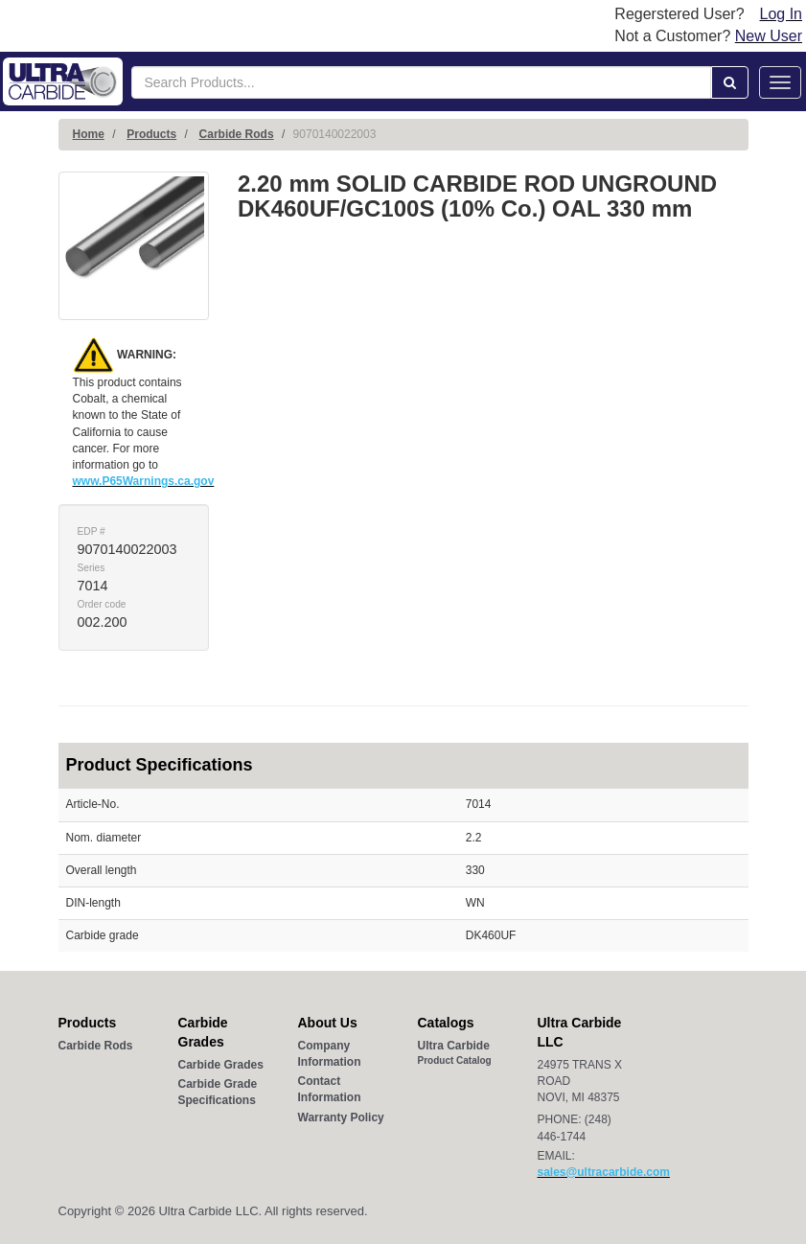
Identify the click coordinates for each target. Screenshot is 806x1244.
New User (768, 36)
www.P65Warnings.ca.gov (144, 481)
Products (151, 134)
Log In (781, 14)
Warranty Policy (341, 1117)
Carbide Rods (236, 134)
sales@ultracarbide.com (604, 1172)
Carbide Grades (221, 1064)
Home (88, 134)
